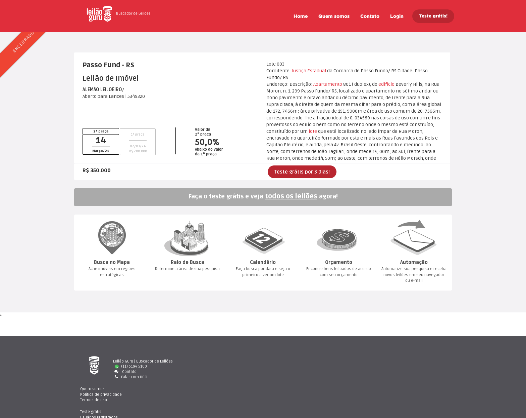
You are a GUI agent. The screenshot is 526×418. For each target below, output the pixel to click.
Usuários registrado (393, 366)
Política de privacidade (297, 366)
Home (301, 16)
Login (397, 16)
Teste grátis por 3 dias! (302, 172)
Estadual (316, 71)
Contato (369, 16)
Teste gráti (385, 361)
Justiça (299, 71)
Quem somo (334, 16)
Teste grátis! (433, 15)
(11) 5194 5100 (131, 366)
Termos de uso (289, 372)
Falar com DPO (130, 377)
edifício (386, 84)
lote (313, 131)
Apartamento (327, 84)
